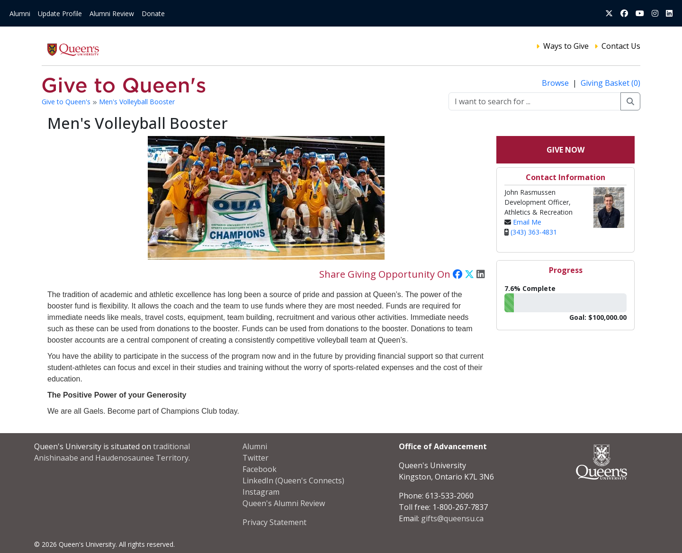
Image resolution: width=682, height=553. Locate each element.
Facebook (259, 469)
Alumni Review (112, 13)
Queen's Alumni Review (283, 503)
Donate (153, 13)
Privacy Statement (274, 522)
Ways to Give (566, 46)
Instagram (260, 492)
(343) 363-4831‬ (534, 231)
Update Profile (60, 13)
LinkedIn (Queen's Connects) (293, 480)
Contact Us (620, 46)
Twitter (255, 458)
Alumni (19, 13)
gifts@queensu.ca (452, 518)
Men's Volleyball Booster (137, 101)
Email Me (527, 222)
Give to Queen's (67, 101)
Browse (556, 83)
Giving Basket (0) (610, 83)
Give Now (565, 150)
